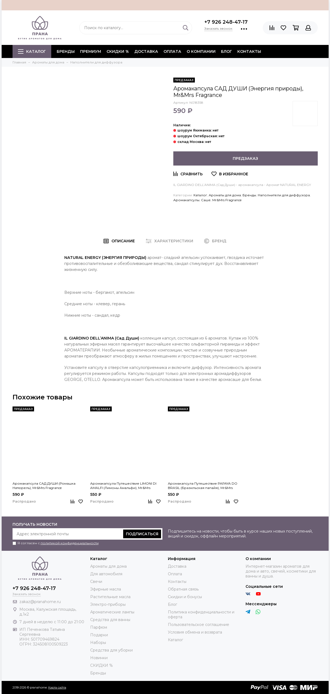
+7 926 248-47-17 (226, 22)
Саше (206, 200)
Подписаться (142, 533)
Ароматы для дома (225, 195)
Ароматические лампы (112, 612)
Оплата (172, 51)
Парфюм (98, 627)
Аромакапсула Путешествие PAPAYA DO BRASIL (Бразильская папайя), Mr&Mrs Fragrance (202, 485)
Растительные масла (110, 596)
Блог (226, 51)
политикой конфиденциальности (70, 543)
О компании (201, 51)
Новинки (99, 657)
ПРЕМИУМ (90, 51)
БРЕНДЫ (66, 51)
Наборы (98, 642)
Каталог (32, 51)
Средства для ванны (110, 619)
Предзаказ (245, 158)
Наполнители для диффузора (284, 195)
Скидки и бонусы (185, 596)
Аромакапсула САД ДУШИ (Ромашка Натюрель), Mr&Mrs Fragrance (44, 485)
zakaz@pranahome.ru (40, 601)
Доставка (146, 51)
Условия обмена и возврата (195, 632)
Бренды (249, 195)
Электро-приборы (108, 604)
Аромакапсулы (186, 200)
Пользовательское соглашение (198, 624)
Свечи (96, 581)
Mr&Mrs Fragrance (226, 200)
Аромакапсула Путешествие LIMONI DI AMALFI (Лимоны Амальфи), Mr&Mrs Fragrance (123, 485)
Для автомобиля (106, 573)
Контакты (249, 51)
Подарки (99, 634)
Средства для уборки (111, 650)
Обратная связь (183, 589)
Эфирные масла (105, 589)
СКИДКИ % (118, 51)
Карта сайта (57, 687)
